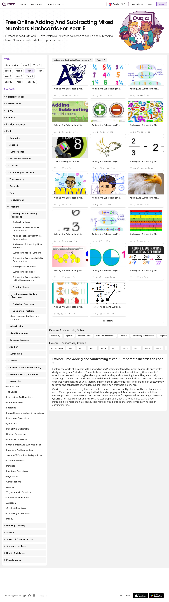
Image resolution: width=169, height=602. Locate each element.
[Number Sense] (84, 336)
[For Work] (22, 4)
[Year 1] (71, 348)
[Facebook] (29, 596)
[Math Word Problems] (105, 336)
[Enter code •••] (136, 4)
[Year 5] (101, 60)
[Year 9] (158, 348)
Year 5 (29, 70)
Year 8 (19, 76)
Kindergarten (11, 65)
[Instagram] (34, 596)
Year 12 (31, 82)
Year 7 (8, 76)
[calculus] (123, 336)
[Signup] (161, 4)
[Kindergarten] (57, 348)
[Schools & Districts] (55, 4)
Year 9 (30, 76)
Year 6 (40, 70)
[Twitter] (24, 596)
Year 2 (36, 65)
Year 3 (8, 70)
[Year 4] (104, 348)
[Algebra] (69, 336)
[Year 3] (93, 348)
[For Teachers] (36, 4)
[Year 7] (136, 348)
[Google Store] (156, 595)
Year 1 (26, 65)
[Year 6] (125, 348)
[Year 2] (82, 348)
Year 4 (19, 70)
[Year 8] (147, 348)
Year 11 (20, 82)
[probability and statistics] (143, 336)
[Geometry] (55, 336)
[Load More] (108, 321)
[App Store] (140, 595)
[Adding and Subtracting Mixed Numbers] (72, 60)
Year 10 (8, 82)
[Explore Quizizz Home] (8, 4)
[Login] (150, 4)
